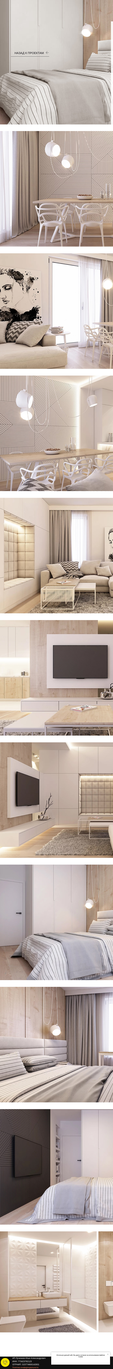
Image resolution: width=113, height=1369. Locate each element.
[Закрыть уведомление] (107, 1354)
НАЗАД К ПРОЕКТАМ (29, 53)
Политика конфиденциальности (25, 1368)
